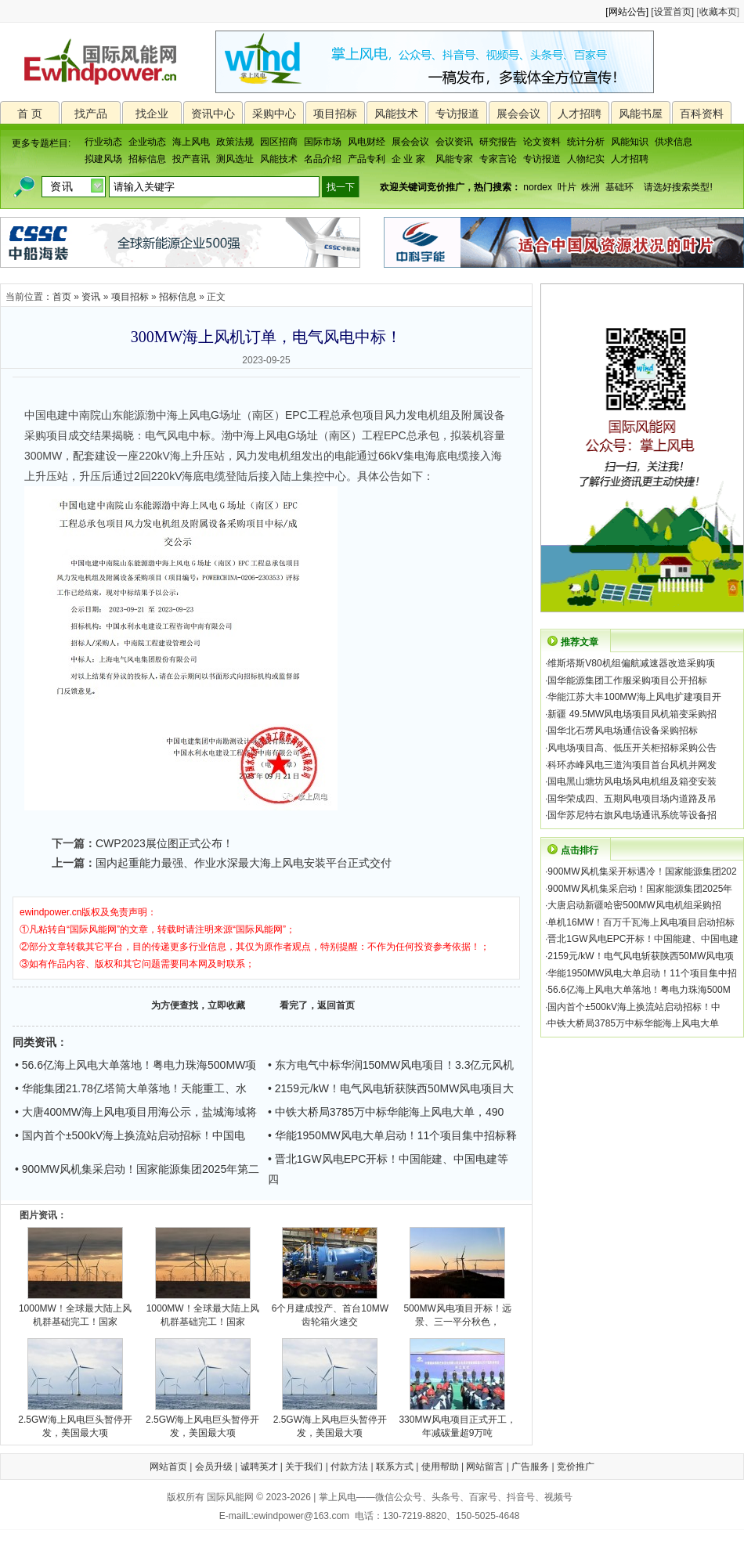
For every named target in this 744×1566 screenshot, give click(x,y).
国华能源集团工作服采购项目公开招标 (627, 680)
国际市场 (322, 141)
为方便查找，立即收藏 (198, 1005)
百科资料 (702, 113)
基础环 (619, 187)
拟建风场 (103, 158)
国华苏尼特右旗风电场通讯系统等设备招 (632, 815)
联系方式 (395, 1466)
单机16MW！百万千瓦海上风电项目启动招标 (641, 922)
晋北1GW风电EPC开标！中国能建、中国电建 (643, 938)
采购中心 (274, 113)
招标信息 (147, 158)
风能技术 (396, 113)
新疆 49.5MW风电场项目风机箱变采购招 (632, 714)
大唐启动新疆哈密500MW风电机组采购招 (634, 905)
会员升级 (214, 1466)
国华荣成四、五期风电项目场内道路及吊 (632, 798)
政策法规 (235, 141)
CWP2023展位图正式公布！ (164, 843)
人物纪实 (586, 158)
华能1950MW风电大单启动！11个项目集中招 (641, 973)
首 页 (29, 113)
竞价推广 (575, 1466)
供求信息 (673, 141)
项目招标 (335, 113)
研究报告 (498, 141)
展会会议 (518, 113)
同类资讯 (34, 1042)
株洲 (590, 187)
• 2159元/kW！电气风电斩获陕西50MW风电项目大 (391, 1088)
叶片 (567, 187)
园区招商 (279, 141)
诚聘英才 (259, 1466)
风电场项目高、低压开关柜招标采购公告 (632, 747)
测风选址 (235, 158)
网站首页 (168, 1466)
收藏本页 (718, 11)
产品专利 (366, 158)
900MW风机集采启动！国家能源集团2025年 (639, 888)
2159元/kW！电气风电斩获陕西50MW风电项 (640, 956)
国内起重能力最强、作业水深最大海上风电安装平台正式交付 (244, 863)
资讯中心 (213, 113)
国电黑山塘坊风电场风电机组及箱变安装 (632, 781)
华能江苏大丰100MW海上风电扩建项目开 (634, 696)
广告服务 (530, 1466)
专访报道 (457, 113)
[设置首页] (672, 11)
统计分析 (586, 141)
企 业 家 (408, 158)
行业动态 (103, 141)
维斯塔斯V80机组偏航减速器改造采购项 (630, 663)
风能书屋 (641, 113)
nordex (537, 187)
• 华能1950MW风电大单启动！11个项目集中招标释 (392, 1135)
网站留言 (485, 1466)
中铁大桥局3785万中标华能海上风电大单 (633, 1023)
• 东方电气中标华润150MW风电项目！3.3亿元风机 (391, 1065)
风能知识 (629, 141)
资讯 (90, 296)
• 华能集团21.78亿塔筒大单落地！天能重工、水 (131, 1088)
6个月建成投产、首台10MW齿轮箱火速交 (330, 1310)
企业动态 (147, 141)
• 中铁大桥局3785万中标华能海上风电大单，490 (386, 1112)
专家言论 (498, 158)
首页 (61, 296)
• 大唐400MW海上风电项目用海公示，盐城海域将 (136, 1112)
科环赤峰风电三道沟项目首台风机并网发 (632, 765)
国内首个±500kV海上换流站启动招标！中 (634, 1006)
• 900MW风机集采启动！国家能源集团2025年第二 (137, 1169)
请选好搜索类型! (678, 187)
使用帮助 (440, 1466)
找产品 (90, 113)
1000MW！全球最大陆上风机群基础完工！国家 (75, 1310)
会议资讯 (454, 141)
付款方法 (349, 1466)
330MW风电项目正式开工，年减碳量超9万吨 (457, 1421)
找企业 (151, 113)
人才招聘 (579, 113)
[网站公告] (626, 11)
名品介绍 (322, 158)
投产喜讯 (191, 158)
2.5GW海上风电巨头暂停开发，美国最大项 (75, 1421)
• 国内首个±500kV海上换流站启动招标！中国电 (130, 1135)
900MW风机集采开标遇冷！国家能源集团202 (641, 871)
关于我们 (304, 1466)
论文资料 (542, 141)
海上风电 (191, 141)
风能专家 (454, 158)
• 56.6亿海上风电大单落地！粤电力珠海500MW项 (135, 1065)
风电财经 (366, 141)
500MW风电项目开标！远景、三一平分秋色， (457, 1310)
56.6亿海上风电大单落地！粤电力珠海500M (638, 989)
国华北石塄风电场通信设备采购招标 (622, 730)
